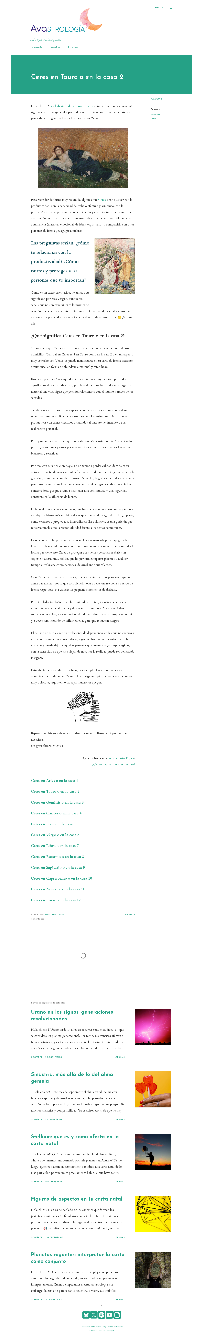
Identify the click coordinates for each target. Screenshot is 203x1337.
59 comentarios (54, 1182)
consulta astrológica (121, 758)
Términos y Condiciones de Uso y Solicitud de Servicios (101, 1326)
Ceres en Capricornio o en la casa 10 (61, 878)
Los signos (73, 47)
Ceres (102, 200)
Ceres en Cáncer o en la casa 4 (56, 813)
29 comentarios (54, 1237)
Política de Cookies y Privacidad (101, 1331)
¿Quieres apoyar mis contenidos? (113, 764)
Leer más (120, 1057)
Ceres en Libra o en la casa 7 (55, 845)
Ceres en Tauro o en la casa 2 (55, 791)
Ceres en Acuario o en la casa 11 (58, 889)
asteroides (155, 115)
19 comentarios (54, 1300)
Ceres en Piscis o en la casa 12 (56, 900)
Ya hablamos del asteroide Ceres (71, 106)
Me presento (36, 47)
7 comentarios (53, 1057)
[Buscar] (159, 8)
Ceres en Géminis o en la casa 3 (57, 802)
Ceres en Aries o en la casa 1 (54, 780)
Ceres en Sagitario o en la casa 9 (58, 867)
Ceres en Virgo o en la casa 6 (55, 835)
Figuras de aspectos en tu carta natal (77, 1199)
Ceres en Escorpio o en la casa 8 (57, 856)
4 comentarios (53, 1120)
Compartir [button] (156, 99)
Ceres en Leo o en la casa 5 (53, 824)
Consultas (55, 47)
